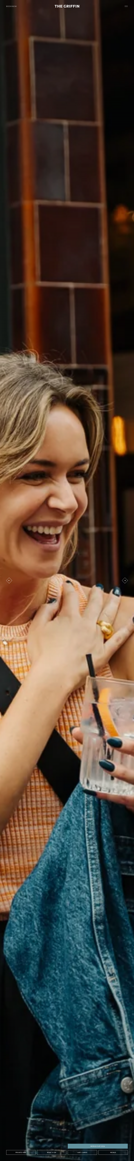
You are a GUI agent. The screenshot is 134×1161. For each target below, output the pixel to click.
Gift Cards (82, 1152)
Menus (113, 1152)
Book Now (11, 6)
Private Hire (21, 1152)
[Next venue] (125, 580)
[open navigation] (126, 6)
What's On (51, 1152)
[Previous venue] (9, 580)
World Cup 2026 (97, 1146)
